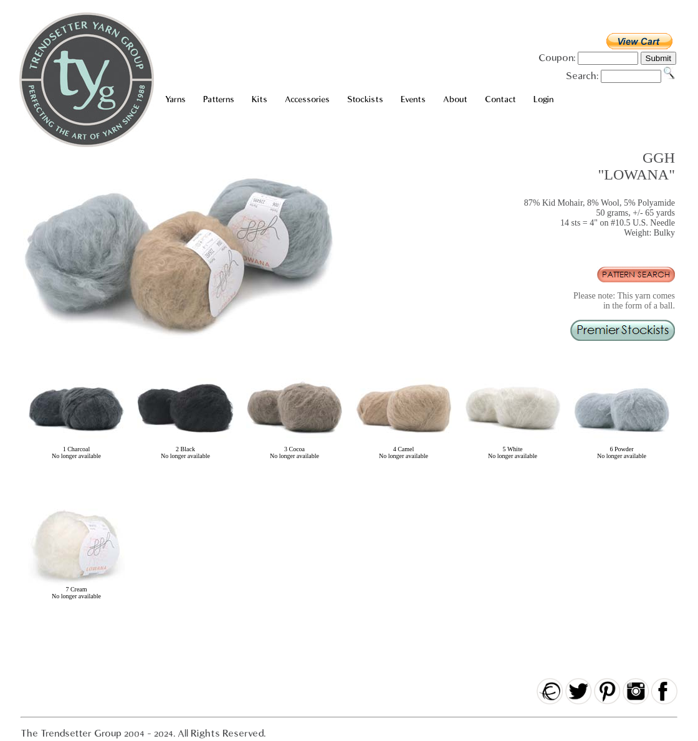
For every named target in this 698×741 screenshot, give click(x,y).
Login (543, 99)
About (455, 99)
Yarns (175, 99)
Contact (500, 99)
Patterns (218, 99)
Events (413, 99)
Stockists (365, 99)
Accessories (307, 99)
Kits (259, 99)
